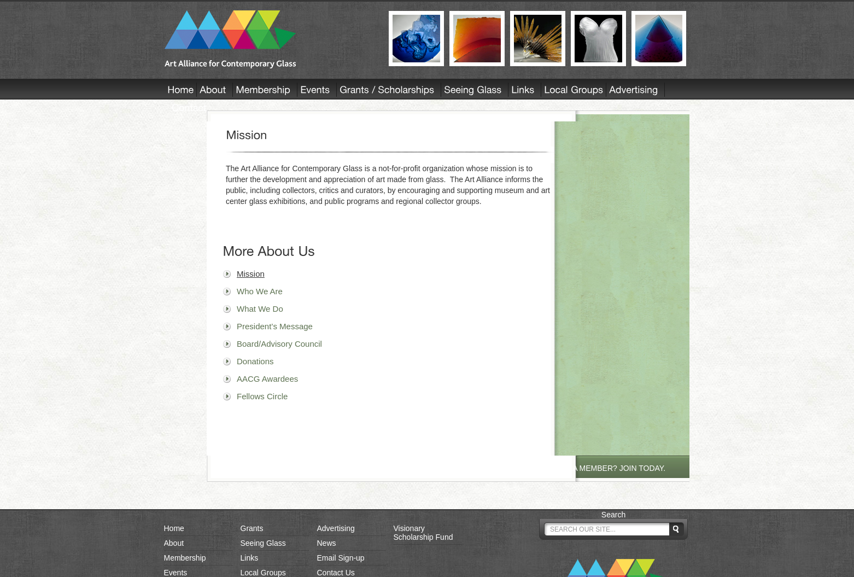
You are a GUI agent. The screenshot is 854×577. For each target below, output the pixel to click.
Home (174, 528)
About (174, 543)
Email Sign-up (341, 557)
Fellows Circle (262, 396)
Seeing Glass (263, 543)
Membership (185, 557)
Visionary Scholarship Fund (423, 532)
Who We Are (260, 291)
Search (613, 514)
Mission (251, 273)
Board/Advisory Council (279, 343)
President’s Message (275, 326)
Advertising (336, 528)
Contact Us (336, 572)
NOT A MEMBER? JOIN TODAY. (610, 468)
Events (176, 572)
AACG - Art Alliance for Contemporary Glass (270, 39)
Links (250, 557)
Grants (252, 528)
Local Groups (263, 572)
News (326, 543)
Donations (255, 361)
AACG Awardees (267, 378)
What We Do (260, 308)
